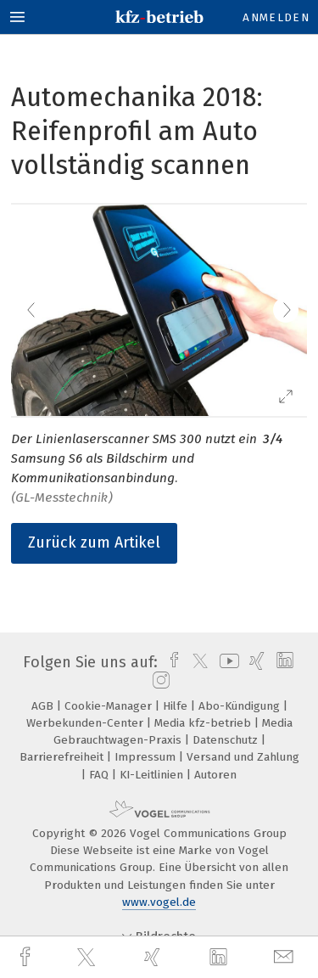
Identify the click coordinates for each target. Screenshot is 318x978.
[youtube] (226, 662)
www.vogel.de (159, 902)
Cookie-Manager (109, 706)
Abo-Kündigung (240, 706)
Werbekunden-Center (86, 723)
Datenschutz (226, 740)
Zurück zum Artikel (94, 542)
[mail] (286, 957)
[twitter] (88, 958)
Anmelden (276, 17)
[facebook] (27, 957)
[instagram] (159, 681)
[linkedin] (220, 958)
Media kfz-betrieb (204, 723)
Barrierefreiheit (63, 757)
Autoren (215, 774)
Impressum (146, 757)
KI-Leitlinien (153, 774)
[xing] (154, 957)
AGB (44, 706)
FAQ (100, 774)
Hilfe (177, 706)
